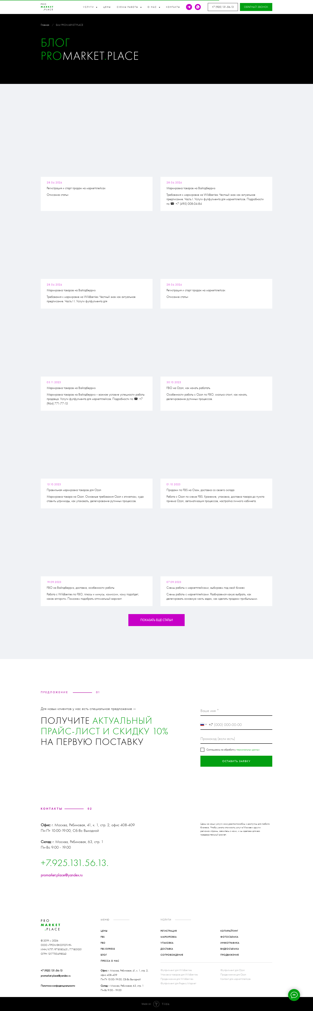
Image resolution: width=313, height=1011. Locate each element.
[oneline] (236, 739)
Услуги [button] (89, 7)
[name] (236, 711)
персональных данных (248, 749)
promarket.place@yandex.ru (62, 875)
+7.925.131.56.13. (75, 863)
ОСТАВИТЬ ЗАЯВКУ (236, 761)
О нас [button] (153, 7)
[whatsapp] (198, 7)
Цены (107, 7)
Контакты (173, 7)
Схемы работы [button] (128, 7)
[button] (256, 7)
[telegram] (189, 7)
